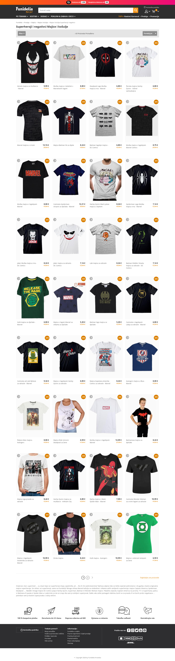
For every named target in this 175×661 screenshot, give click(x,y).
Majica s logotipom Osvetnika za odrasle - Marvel (25, 560)
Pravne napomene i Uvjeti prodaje (78, 634)
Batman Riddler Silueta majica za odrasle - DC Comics (135, 265)
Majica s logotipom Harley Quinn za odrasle (63, 382)
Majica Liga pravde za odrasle (25, 500)
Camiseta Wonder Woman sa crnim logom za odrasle (136, 500)
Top (120, 16)
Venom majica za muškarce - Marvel (27, 87)
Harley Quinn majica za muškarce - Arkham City (62, 500)
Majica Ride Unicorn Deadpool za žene (61, 441)
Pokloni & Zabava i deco (62, 16)
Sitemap (70, 643)
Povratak (48, 638)
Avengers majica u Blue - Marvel (135, 382)
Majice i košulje (43, 22)
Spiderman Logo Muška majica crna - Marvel (135, 205)
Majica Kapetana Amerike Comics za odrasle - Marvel (100, 382)
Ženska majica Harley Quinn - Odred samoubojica (134, 88)
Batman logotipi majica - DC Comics (99, 146)
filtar (21, 33)
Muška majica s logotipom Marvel (27, 205)
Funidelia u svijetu (73, 631)
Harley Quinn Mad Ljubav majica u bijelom (99, 205)
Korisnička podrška (29, 630)
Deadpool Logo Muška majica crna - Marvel (98, 87)
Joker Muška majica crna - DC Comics (27, 264)
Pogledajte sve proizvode (149, 577)
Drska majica (58, 558)
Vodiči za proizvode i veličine (54, 634)
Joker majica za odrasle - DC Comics (62, 264)
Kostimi (33, 16)
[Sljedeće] (92, 578)
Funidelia (19, 22)
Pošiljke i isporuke (51, 636)
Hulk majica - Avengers (98, 558)
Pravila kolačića (72, 638)
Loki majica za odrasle (98, 263)
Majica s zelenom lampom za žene (136, 559)
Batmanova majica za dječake (134, 441)
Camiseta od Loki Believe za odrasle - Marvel (26, 382)
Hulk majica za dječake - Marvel (26, 323)
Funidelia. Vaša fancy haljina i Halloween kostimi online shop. (24, 10)
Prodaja (26, 22)
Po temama (21, 16)
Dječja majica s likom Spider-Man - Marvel (98, 500)
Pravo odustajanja (73, 641)
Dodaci (44, 16)
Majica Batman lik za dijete (63, 145)
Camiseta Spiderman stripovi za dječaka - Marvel (63, 205)
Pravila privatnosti (73, 636)
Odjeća (33, 22)
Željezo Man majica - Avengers (25, 441)
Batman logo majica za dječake (98, 323)
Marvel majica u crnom (26, 145)
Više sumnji (48, 641)
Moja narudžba (50, 631)
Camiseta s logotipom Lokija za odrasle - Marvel (135, 323)
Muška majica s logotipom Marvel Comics (136, 146)
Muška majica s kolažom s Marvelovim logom (63, 87)
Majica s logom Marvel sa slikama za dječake (63, 323)
